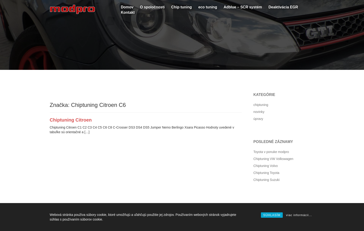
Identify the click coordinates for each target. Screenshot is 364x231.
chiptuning (261, 105)
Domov (127, 7)
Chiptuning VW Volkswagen (273, 159)
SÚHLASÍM (271, 215)
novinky (259, 112)
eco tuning (207, 7)
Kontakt (128, 12)
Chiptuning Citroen (71, 119)
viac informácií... (299, 215)
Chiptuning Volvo (266, 166)
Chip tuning (181, 7)
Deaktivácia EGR (283, 7)
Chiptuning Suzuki (267, 180)
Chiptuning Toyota (267, 173)
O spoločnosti (152, 7)
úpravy (258, 119)
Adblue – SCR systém (243, 7)
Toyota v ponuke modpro (271, 152)
